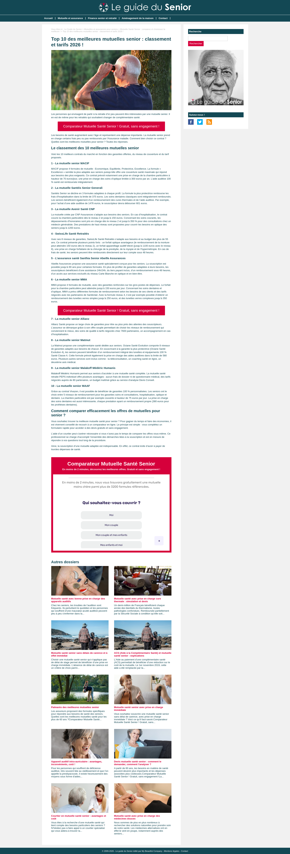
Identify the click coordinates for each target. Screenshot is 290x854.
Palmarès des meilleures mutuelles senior (75, 707)
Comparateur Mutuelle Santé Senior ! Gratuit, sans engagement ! (111, 126)
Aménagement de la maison (138, 18)
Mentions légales (171, 851)
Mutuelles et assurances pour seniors (101, 29)
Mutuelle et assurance (70, 18)
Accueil (48, 18)
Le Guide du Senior (73, 29)
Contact (163, 18)
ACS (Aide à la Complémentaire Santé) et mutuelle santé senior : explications (142, 654)
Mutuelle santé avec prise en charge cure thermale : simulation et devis (137, 600)
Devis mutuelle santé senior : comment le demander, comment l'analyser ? (137, 763)
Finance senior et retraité (102, 18)
